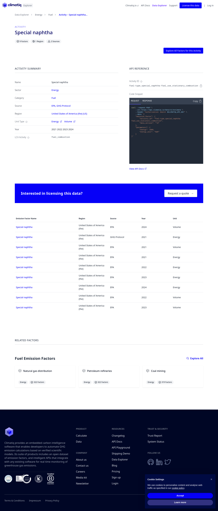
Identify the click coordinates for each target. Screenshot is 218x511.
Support (173, 5)
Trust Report (155, 435)
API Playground (121, 447)
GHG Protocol (64, 105)
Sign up (116, 477)
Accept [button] (180, 495)
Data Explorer (159, 5)
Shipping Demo (121, 453)
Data (78, 441)
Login (115, 483)
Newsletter (82, 483)
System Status (156, 441)
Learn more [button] (180, 502)
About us (81, 459)
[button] (211, 479)
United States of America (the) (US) (69, 113)
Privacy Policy (52, 500)
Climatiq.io (132, 5)
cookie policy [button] (178, 488)
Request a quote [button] (181, 193)
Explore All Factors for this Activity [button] (183, 50)
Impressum (35, 500)
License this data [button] (190, 5)
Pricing (116, 471)
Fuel (50, 14)
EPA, (54, 105)
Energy (38, 14)
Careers (80, 471)
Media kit (81, 477)
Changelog (118, 435)
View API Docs (138, 168)
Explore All (194, 358)
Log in (210, 5)
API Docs (145, 5)
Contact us (82, 465)
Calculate (81, 435)
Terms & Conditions (14, 500)
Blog (114, 465)
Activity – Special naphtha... (73, 14)
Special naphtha (24, 227)
